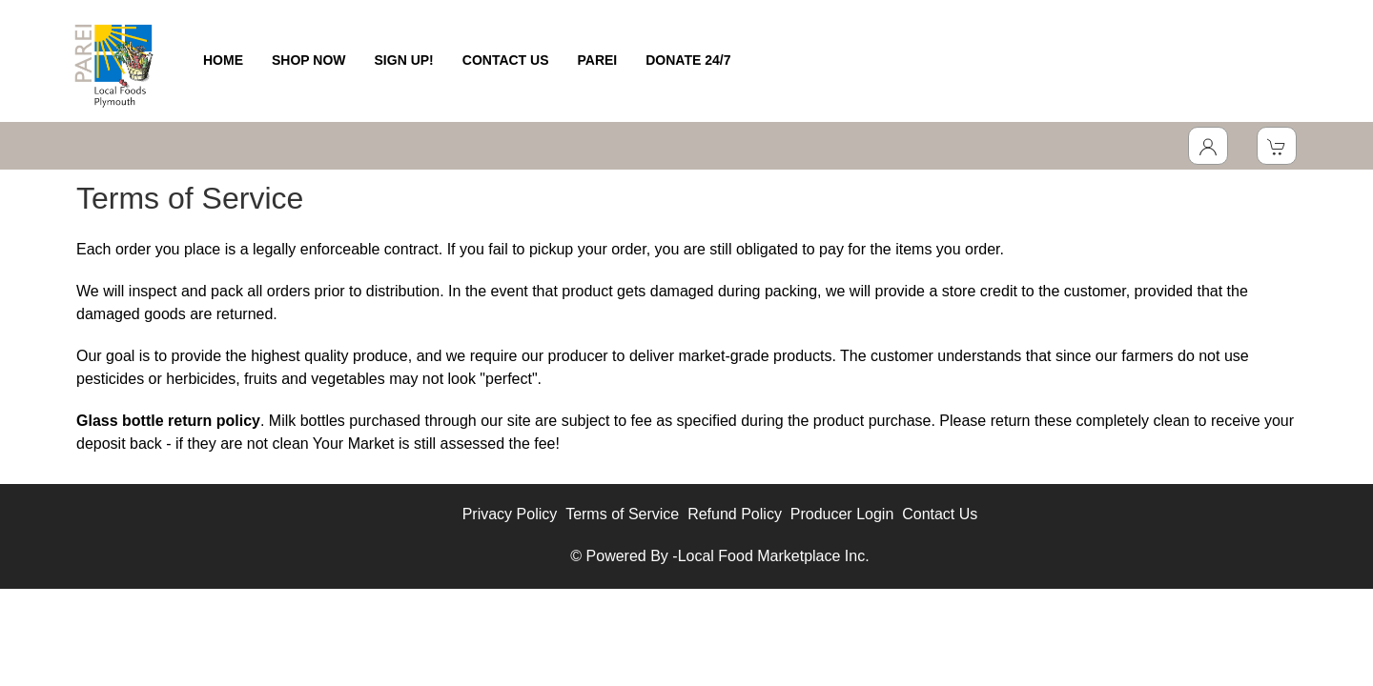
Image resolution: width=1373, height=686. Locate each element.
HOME (223, 60)
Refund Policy (734, 514)
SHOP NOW (309, 60)
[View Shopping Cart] (1277, 146)
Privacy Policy (510, 514)
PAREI (598, 60)
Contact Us (939, 514)
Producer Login (842, 514)
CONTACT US (505, 60)
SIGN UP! (404, 60)
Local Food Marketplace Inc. (774, 556)
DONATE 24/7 (688, 60)
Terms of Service (622, 514)
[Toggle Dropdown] (1208, 146)
